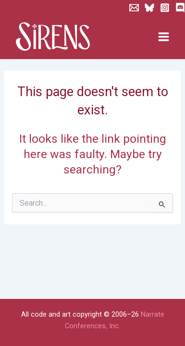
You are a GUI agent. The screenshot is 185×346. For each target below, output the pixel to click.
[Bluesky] (149, 7)
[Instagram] (165, 7)
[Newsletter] (134, 7)
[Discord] (180, 7)
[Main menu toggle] (163, 37)
